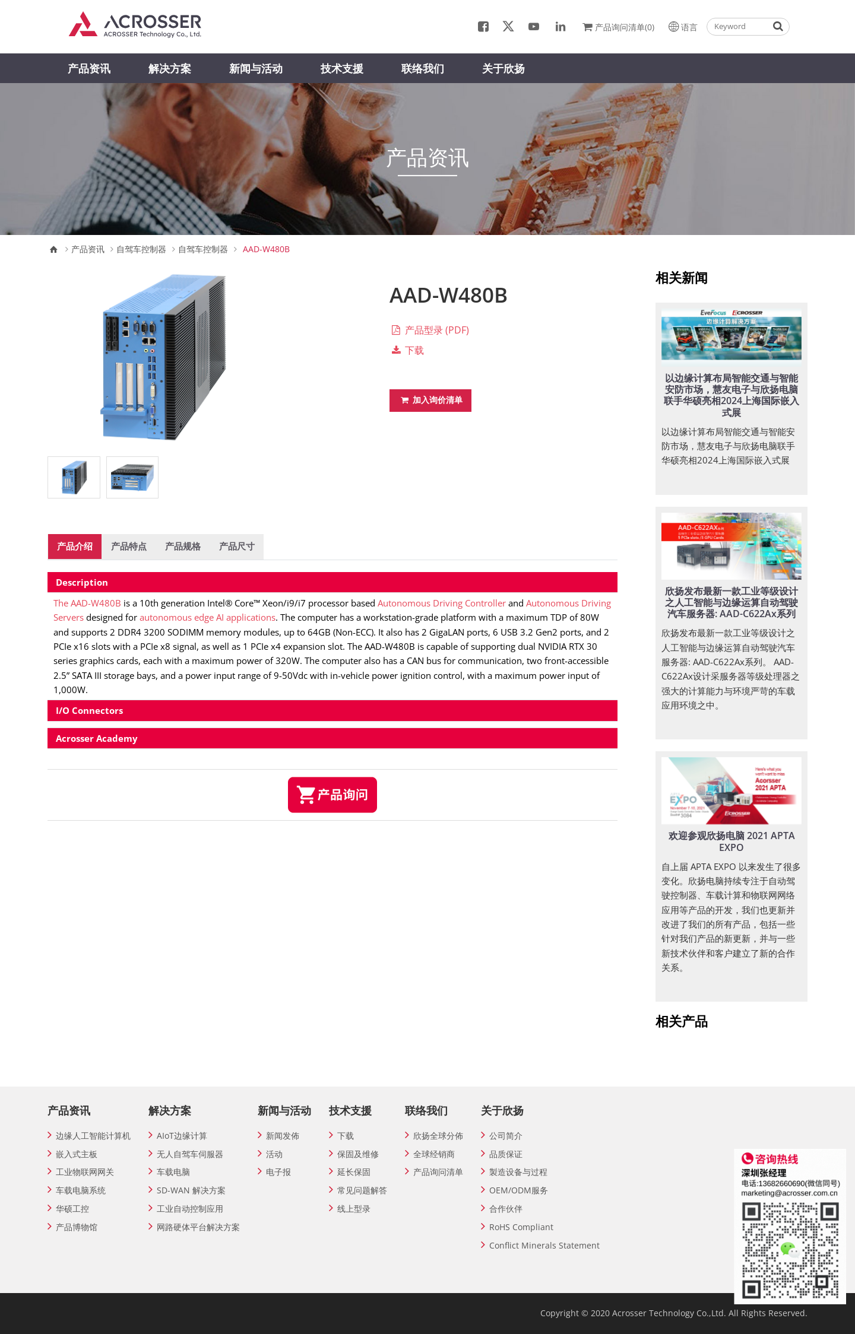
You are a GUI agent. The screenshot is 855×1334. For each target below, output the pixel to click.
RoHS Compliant (521, 1227)
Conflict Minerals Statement (544, 1245)
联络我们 (422, 68)
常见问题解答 (362, 1190)
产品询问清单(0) (617, 26)
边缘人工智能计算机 (93, 1135)
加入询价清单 (430, 399)
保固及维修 (358, 1154)
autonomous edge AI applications (208, 617)
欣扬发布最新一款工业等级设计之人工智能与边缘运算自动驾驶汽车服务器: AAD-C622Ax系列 (731, 602)
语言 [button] (682, 26)
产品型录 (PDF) (429, 329)
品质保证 (505, 1154)
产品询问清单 (438, 1171)
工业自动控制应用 (190, 1208)
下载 (407, 350)
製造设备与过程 (518, 1171)
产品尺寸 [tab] (237, 546)
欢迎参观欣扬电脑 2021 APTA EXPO (732, 841)
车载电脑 (173, 1171)
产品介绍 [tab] (75, 546)
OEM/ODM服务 (518, 1190)
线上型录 (353, 1208)
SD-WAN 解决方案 (191, 1190)
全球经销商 (434, 1154)
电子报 (278, 1171)
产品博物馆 (76, 1227)
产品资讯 (89, 68)
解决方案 (169, 68)
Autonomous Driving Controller (442, 603)
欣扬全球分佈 (438, 1135)
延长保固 (353, 1171)
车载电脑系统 (81, 1190)
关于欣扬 (503, 68)
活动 (274, 1154)
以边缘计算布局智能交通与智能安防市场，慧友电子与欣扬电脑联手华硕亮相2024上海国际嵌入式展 (731, 395)
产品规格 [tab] (183, 546)
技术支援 (342, 68)
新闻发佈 (282, 1135)
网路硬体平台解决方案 (198, 1227)
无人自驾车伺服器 (190, 1154)
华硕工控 (72, 1208)
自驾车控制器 (141, 249)
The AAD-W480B (87, 603)
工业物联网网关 (85, 1171)
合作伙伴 (505, 1208)
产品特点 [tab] (129, 546)
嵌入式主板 (76, 1154)
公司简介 (505, 1135)
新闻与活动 (256, 68)
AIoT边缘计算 (182, 1135)
